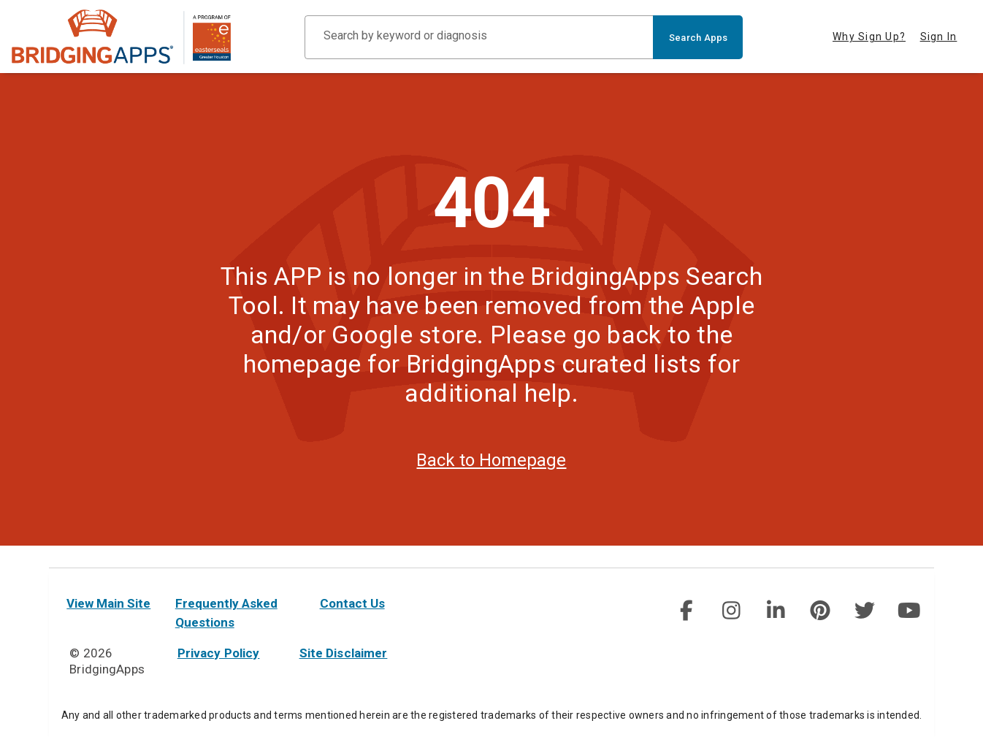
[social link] (686, 610)
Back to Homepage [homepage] (491, 482)
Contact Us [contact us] (352, 603)
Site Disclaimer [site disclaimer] (343, 653)
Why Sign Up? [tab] (869, 36)
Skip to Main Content (0, 0)
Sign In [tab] (938, 36)
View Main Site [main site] (108, 603)
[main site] (121, 36)
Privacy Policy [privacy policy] (218, 653)
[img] (686, 610)
